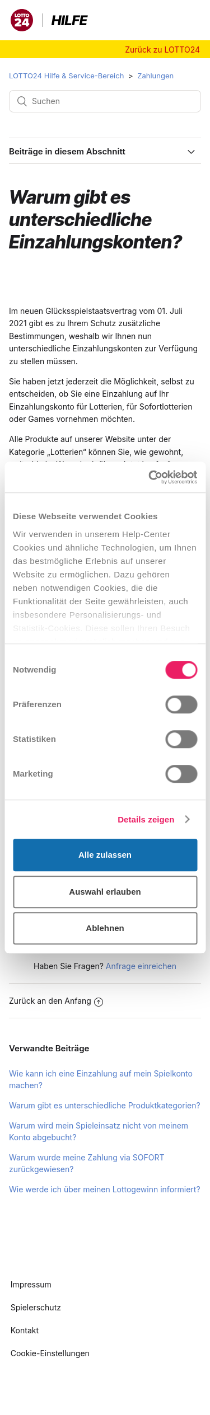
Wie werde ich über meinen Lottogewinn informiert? (104, 1189)
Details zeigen (146, 819)
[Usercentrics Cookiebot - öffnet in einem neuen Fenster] (149, 477)
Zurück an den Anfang (56, 1000)
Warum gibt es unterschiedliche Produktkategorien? (104, 1105)
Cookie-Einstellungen (50, 1353)
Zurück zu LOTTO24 (162, 49)
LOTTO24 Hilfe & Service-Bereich (66, 75)
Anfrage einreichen (141, 966)
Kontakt (25, 1330)
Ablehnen (105, 928)
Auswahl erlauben (105, 891)
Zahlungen (155, 75)
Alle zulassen (105, 854)
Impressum (31, 1284)
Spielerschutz (36, 1307)
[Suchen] (105, 101)
